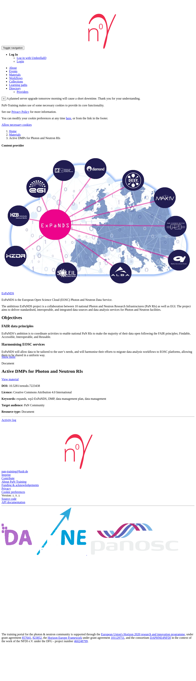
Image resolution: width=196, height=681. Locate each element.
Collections (16, 81)
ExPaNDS (8, 293)
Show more (8, 356)
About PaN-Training (14, 481)
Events (13, 71)
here (68, 118)
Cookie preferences (13, 492)
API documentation (13, 502)
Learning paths (18, 85)
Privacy (6, 488)
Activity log (9, 420)
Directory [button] (15, 88)
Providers (22, 91)
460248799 (81, 641)
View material (10, 379)
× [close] (4, 98)
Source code (9, 498)
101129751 (117, 637)
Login (20, 61)
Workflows (16, 78)
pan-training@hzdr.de (15, 471)
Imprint (6, 474)
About (13, 67)
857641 (26, 637)
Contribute (8, 478)
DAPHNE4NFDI (160, 637)
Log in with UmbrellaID (31, 58)
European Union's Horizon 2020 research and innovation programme (143, 634)
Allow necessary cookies (17, 124)
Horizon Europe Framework (65, 637)
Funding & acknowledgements (20, 485)
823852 (37, 637)
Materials (15, 74)
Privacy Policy (20, 111)
